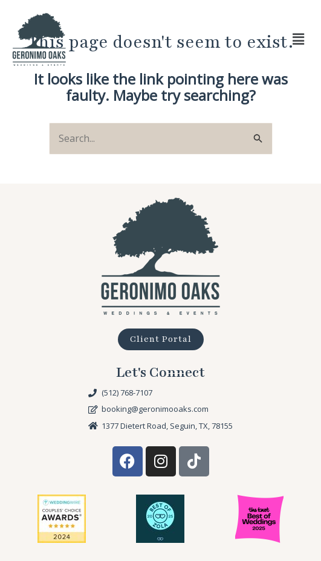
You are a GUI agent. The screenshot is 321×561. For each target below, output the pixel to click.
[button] (298, 39)
